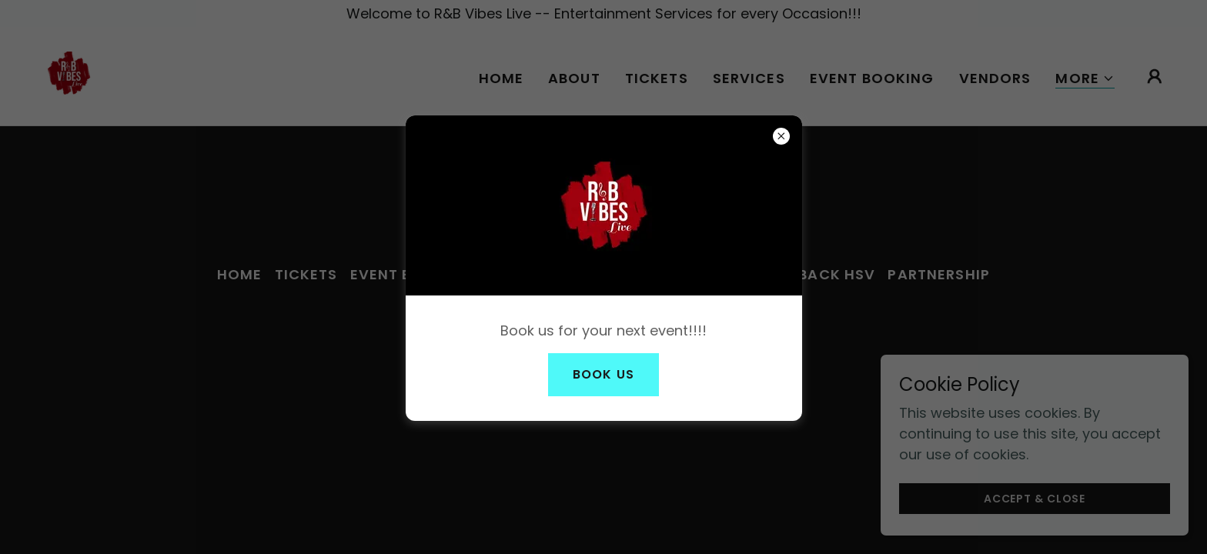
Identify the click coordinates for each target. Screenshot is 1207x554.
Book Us (603, 374)
